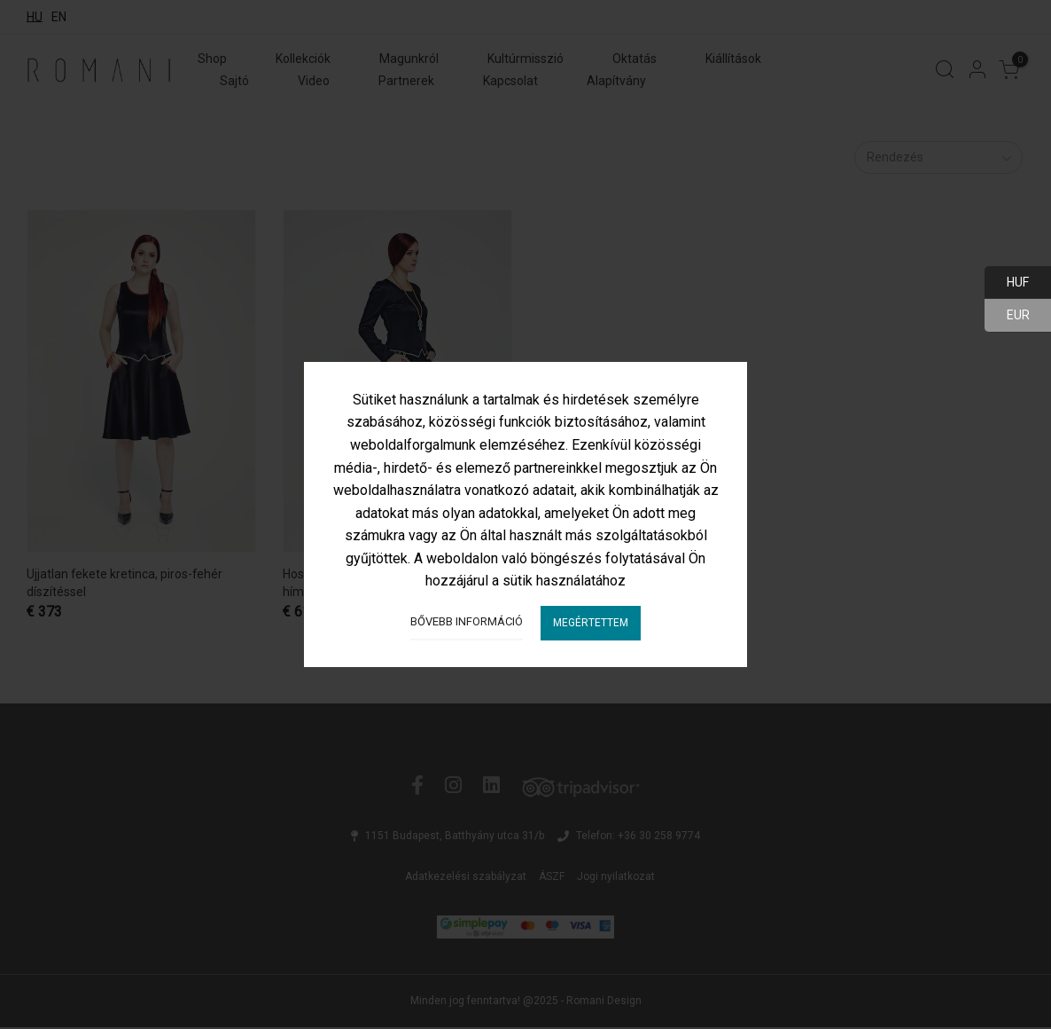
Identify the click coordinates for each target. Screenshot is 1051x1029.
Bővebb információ (466, 621)
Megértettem (590, 623)
